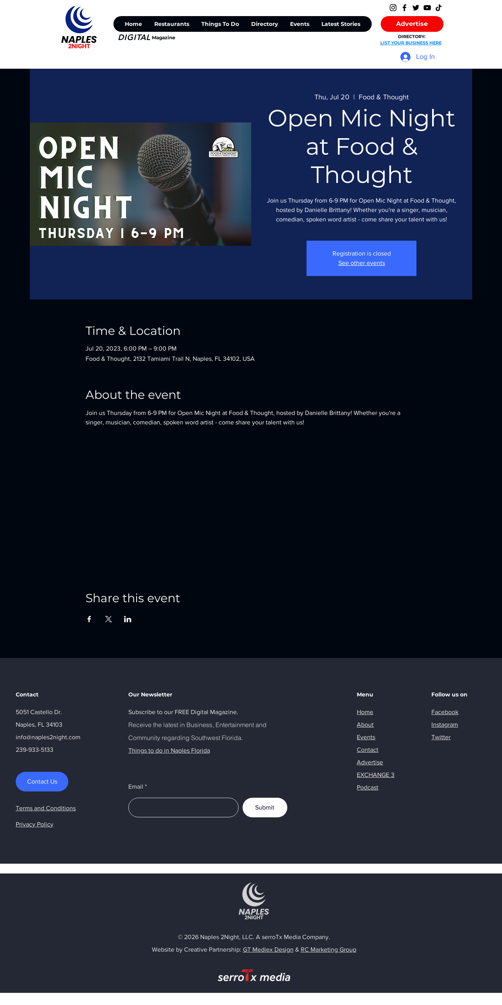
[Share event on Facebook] (89, 619)
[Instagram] (393, 7)
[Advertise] (412, 24)
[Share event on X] (108, 619)
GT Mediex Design (268, 949)
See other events (361, 262)
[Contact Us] (42, 781)
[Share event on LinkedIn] (127, 619)
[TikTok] (438, 7)
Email (135, 787)
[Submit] (265, 807)
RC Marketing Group (328, 949)
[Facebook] (404, 7)
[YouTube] (427, 7)
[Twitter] (415, 7)
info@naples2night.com (48, 737)
